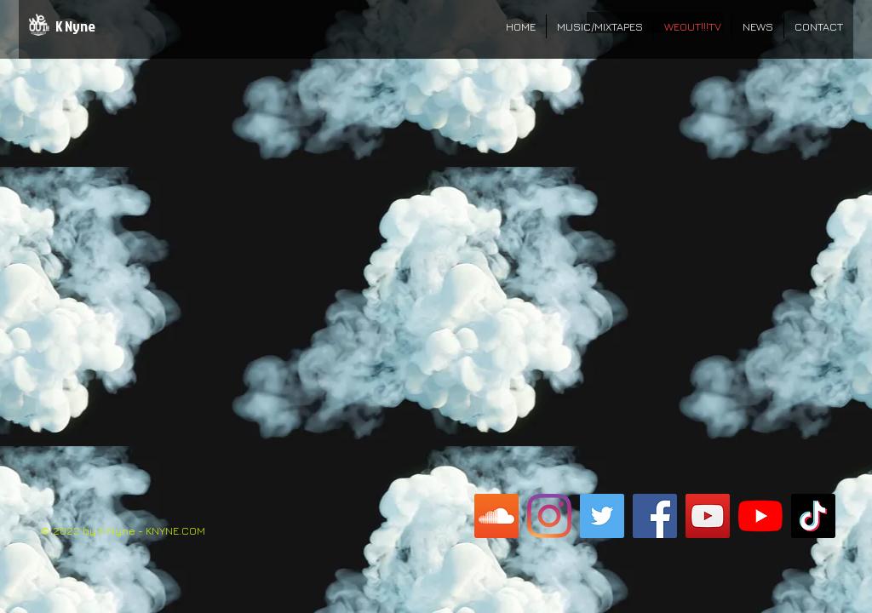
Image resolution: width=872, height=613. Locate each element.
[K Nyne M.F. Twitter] (602, 516)
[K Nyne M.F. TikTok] (813, 516)
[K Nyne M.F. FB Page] (655, 516)
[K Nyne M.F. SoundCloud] (496, 516)
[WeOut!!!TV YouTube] (708, 516)
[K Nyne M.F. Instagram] (549, 516)
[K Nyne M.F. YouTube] (760, 516)
